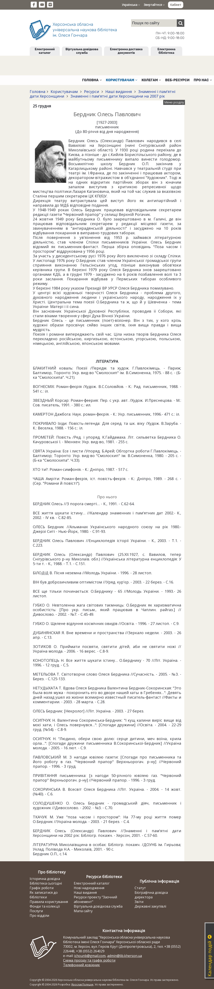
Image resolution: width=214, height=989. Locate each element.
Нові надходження (89, 888)
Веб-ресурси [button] (177, 80)
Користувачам (64, 91)
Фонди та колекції (45, 906)
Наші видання (118, 91)
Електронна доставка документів (126, 51)
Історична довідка (45, 878)
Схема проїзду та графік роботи (89, 960)
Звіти (139, 901)
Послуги (36, 911)
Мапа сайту (83, 911)
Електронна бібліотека (167, 51)
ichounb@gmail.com (90, 955)
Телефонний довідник (81, 965)
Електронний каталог (45, 51)
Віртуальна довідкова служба (82, 51)
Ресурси (91, 91)
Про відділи (39, 915)
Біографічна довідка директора (151, 894)
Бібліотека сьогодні (46, 883)
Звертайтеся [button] (154, 5)
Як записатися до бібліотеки (44, 894)
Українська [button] (131, 5)
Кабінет (175, 5)
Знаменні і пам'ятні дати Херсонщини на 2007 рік (117, 96)
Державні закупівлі (150, 906)
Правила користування (49, 901)
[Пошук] (180, 23)
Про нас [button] (203, 80)
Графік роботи (42, 888)
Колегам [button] (151, 80)
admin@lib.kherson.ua (124, 955)
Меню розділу (174, 102)
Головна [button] (92, 80)
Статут (140, 888)
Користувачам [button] (122, 80)
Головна (37, 91)
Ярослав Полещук (82, 984)
